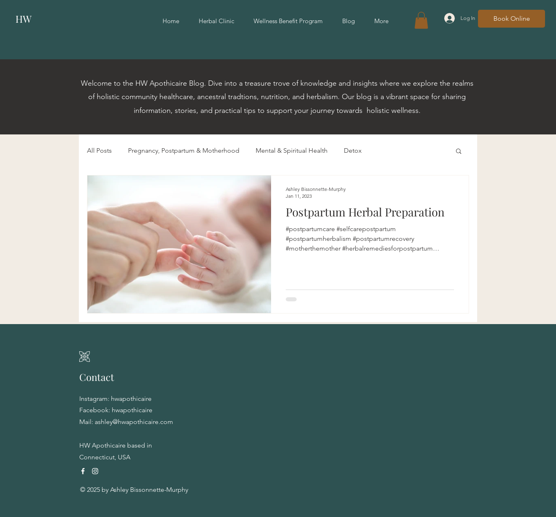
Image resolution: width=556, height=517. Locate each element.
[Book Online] (511, 19)
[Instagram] (95, 471)
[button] (421, 20)
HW (23, 18)
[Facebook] (83, 471)
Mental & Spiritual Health (292, 150)
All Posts (99, 150)
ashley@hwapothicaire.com (134, 422)
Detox (353, 150)
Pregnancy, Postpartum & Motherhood (183, 150)
